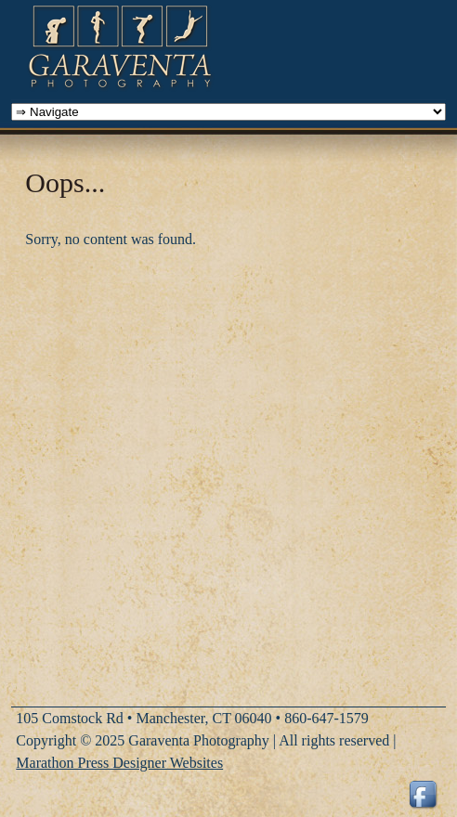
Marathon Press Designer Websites (119, 763)
